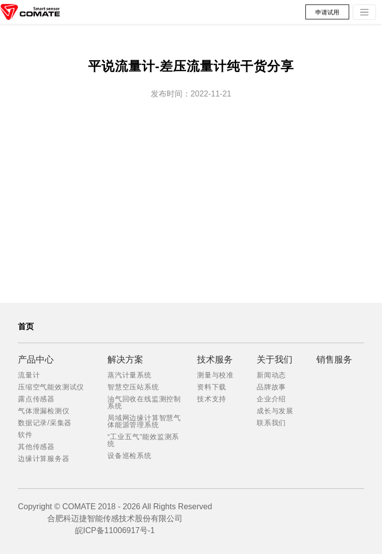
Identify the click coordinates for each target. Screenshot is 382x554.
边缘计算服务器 (44, 458)
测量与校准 (215, 374)
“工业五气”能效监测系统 (143, 440)
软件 (25, 434)
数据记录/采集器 (45, 422)
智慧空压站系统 (133, 386)
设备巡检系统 (129, 455)
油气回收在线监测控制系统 (144, 402)
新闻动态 (271, 374)
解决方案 (125, 360)
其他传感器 (36, 446)
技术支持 (211, 398)
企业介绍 (271, 398)
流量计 (29, 374)
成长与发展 (275, 410)
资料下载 (211, 386)
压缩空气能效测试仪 (51, 386)
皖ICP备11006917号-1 (115, 530)
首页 (26, 326)
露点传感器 (36, 398)
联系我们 (271, 422)
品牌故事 (271, 386)
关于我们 (274, 360)
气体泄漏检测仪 (44, 410)
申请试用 (327, 12)
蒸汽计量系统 (129, 374)
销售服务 (334, 360)
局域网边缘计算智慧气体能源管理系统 (144, 421)
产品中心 (36, 360)
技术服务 (215, 360)
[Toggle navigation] (364, 12)
